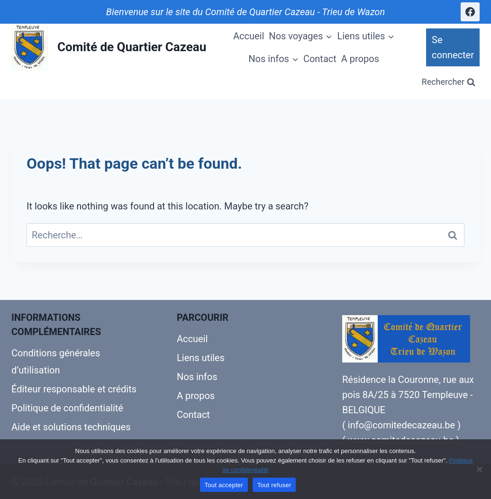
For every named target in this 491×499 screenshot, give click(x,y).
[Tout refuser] (479, 469)
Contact (319, 58)
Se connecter (453, 47)
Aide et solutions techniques (70, 427)
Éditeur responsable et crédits (73, 389)
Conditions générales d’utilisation (55, 361)
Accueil (248, 36)
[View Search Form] (449, 82)
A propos (360, 58)
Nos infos (197, 376)
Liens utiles (201, 357)
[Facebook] (470, 11)
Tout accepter (224, 485)
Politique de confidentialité (67, 408)
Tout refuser (274, 485)
